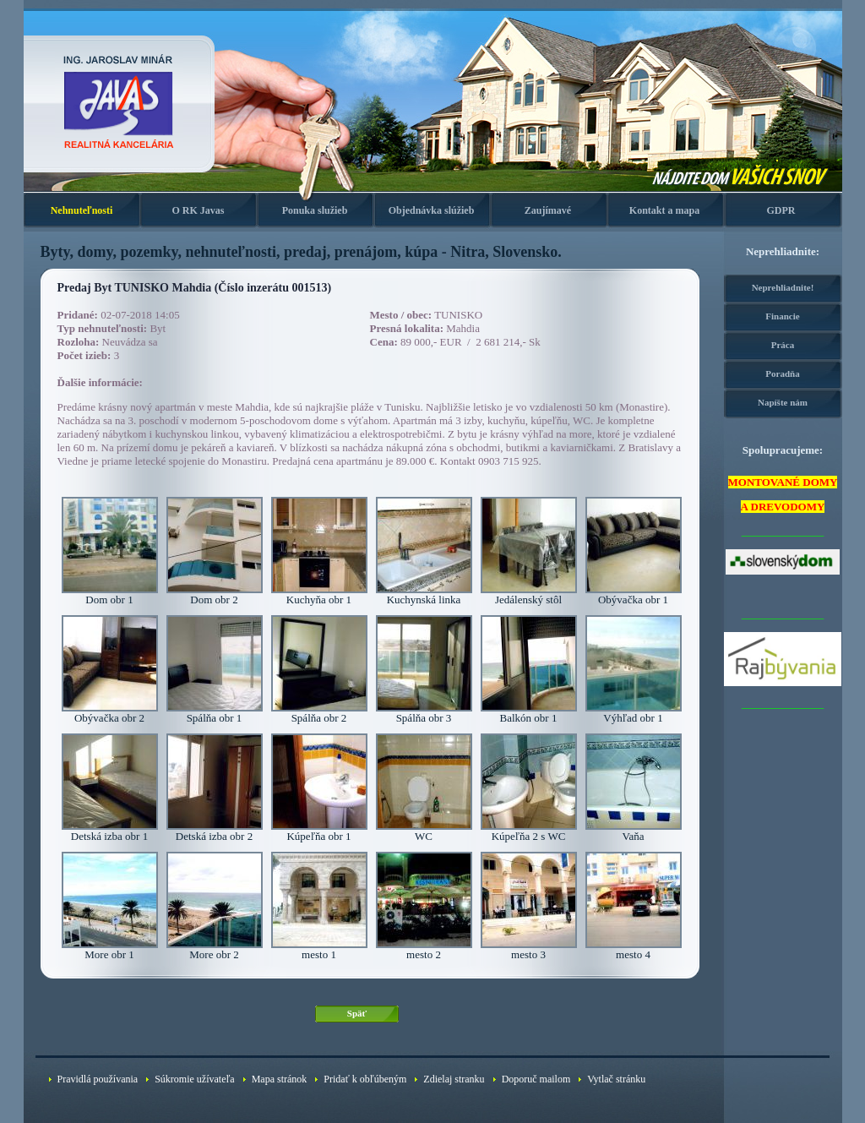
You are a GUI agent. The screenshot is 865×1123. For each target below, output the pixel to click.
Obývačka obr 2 (110, 712)
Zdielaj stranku (453, 1079)
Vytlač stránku (616, 1079)
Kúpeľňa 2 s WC (529, 831)
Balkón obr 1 (529, 712)
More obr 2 (214, 949)
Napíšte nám (783, 402)
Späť (357, 1013)
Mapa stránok (279, 1079)
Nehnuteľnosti (82, 210)
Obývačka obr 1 (633, 594)
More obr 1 (110, 949)
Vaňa (633, 831)
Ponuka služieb (315, 210)
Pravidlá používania (98, 1079)
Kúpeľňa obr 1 (319, 831)
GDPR (781, 210)
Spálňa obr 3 (424, 712)
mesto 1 (319, 949)
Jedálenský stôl (529, 594)
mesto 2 (424, 949)
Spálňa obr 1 (214, 712)
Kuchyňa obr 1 (319, 594)
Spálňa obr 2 (319, 712)
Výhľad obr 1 (633, 712)
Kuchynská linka (424, 594)
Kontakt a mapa (664, 210)
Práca (782, 345)
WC (424, 831)
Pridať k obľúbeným (365, 1079)
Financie (782, 316)
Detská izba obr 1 (110, 831)
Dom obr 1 (110, 594)
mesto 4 (633, 949)
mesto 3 (529, 949)
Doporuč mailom (536, 1079)
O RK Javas (197, 210)
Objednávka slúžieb (432, 210)
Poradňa (782, 373)
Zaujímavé (548, 210)
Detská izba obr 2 (214, 831)
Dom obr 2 (214, 594)
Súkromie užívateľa (195, 1079)
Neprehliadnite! (783, 287)
